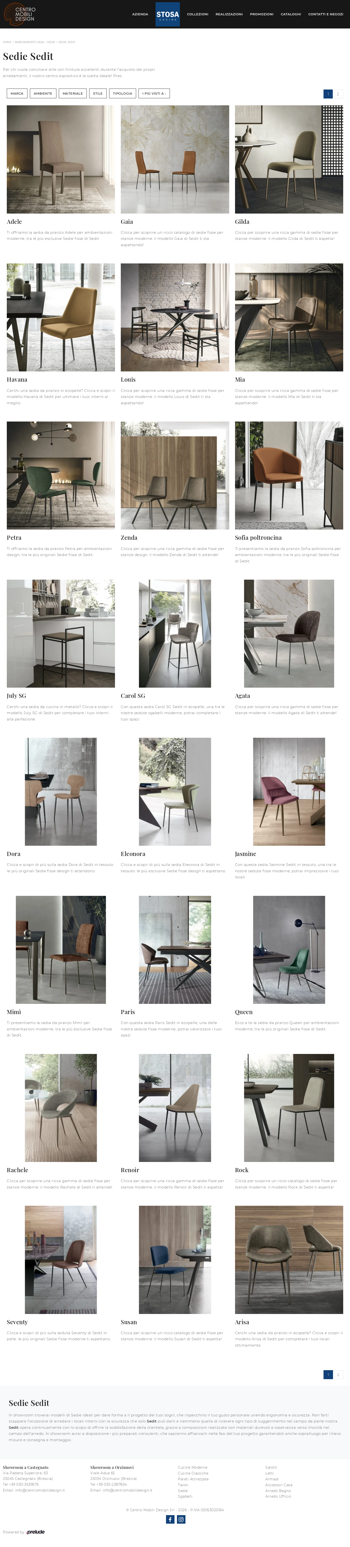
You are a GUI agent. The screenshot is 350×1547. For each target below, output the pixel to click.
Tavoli (183, 1485)
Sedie (51, 42)
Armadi (272, 1479)
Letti (269, 1473)
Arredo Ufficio (278, 1496)
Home (7, 42)
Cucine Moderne (192, 1467)
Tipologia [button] (122, 93)
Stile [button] (98, 93)
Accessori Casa (278, 1485)
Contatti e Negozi (325, 14)
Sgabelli (185, 1496)
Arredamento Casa (29, 42)
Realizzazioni (229, 14)
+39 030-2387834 (111, 1484)
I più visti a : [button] (154, 93)
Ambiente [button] (43, 93)
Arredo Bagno (278, 1491)
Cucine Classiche (193, 1473)
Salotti (271, 1467)
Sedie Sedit (67, 42)
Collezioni (198, 14)
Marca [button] (17, 93)
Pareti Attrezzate (193, 1479)
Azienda (140, 14)
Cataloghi (291, 14)
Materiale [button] (73, 93)
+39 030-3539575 (24, 1484)
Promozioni (261, 14)
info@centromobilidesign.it (40, 1490)
